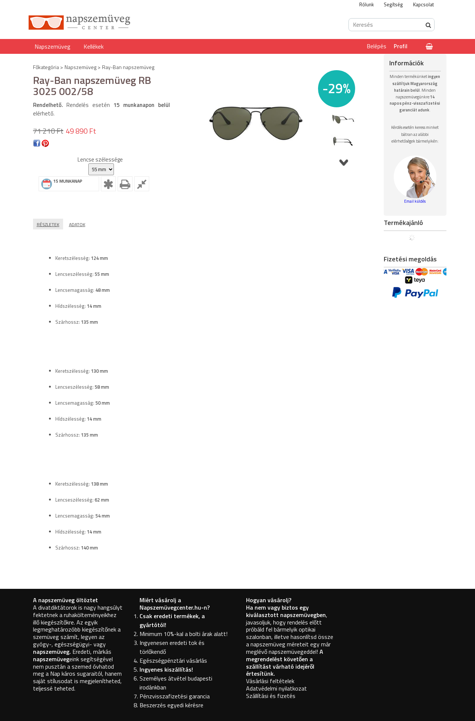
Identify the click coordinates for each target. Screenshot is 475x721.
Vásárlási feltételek (270, 680)
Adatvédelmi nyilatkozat (276, 688)
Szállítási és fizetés (270, 695)
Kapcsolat (423, 4)
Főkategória (46, 67)
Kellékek (93, 46)
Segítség (393, 4)
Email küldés (415, 201)
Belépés (376, 46)
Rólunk (366, 4)
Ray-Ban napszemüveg (128, 67)
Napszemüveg (53, 46)
